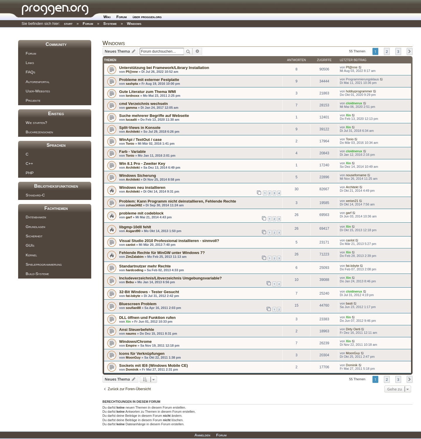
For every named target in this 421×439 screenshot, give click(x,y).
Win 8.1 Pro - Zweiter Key (142, 163)
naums (131, 333)
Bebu (130, 282)
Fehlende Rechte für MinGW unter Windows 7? (162, 252)
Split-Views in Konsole (140, 127)
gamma (131, 107)
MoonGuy (133, 357)
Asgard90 (133, 231)
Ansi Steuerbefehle (136, 329)
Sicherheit (34, 236)
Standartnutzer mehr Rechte (145, 266)
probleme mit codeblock (141, 213)
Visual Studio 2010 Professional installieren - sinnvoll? (169, 240)
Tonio (130, 143)
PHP (30, 173)
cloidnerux (354, 103)
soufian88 (133, 308)
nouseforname (356, 175)
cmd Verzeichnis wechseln (143, 103)
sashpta (132, 83)
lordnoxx (132, 95)
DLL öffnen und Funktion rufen (147, 317)
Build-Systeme (37, 274)
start (68, 23)
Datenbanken (36, 217)
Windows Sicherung (137, 175)
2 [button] (387, 51)
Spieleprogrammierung (44, 264)
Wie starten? (36, 122)
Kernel (31, 255)
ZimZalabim (135, 256)
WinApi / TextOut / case (140, 139)
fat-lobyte (352, 265)
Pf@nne (132, 71)
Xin (348, 115)
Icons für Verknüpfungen (142, 353)
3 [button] (398, 51)
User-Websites (38, 91)
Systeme (110, 23)
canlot (130, 244)
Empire (131, 345)
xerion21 (352, 201)
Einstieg (56, 113)
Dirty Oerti (353, 329)
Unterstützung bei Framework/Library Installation (164, 67)
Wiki (107, 17)
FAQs (30, 72)
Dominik (132, 369)
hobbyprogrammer (359, 91)
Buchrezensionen (39, 132)
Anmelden (202, 435)
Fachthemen (56, 208)
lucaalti (131, 119)
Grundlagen (35, 226)
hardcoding (134, 270)
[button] (410, 51)
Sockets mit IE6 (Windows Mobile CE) (153, 365)
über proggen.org (147, 17)
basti (349, 303)
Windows (134, 23)
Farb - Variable (132, 151)
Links (30, 63)
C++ (29, 163)
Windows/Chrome (135, 341)
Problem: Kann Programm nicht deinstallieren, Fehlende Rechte (177, 201)
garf (129, 217)
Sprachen (55, 145)
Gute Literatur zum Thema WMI (147, 91)
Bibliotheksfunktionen (56, 186)
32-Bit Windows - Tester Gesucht (149, 292)
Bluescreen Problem (138, 304)
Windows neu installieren (142, 187)
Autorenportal (38, 81)
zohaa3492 (134, 205)
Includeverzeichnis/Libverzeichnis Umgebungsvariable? (170, 278)
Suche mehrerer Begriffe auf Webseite (154, 115)
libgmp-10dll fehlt (135, 227)
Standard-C (35, 195)
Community (56, 44)
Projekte (33, 100)
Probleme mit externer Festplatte (149, 79)
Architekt (133, 131)
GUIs (30, 245)
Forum (121, 17)
